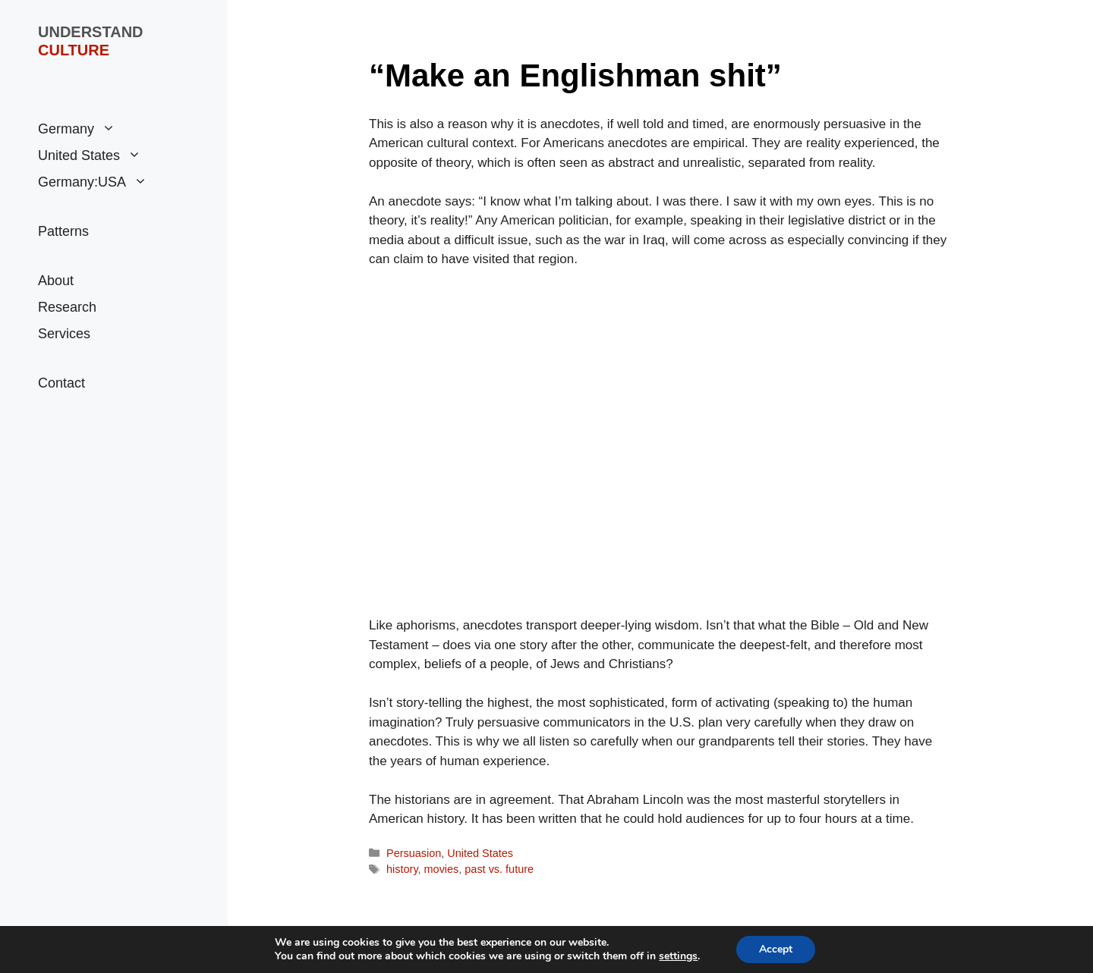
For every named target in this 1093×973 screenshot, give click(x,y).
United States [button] (89, 156)
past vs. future (499, 869)
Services (64, 333)
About (56, 280)
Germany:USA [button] (92, 182)
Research (67, 307)
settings (678, 956)
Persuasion (413, 853)
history (401, 869)
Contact (61, 383)
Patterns (63, 231)
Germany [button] (76, 129)
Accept (775, 949)
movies (441, 869)
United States (480, 853)
